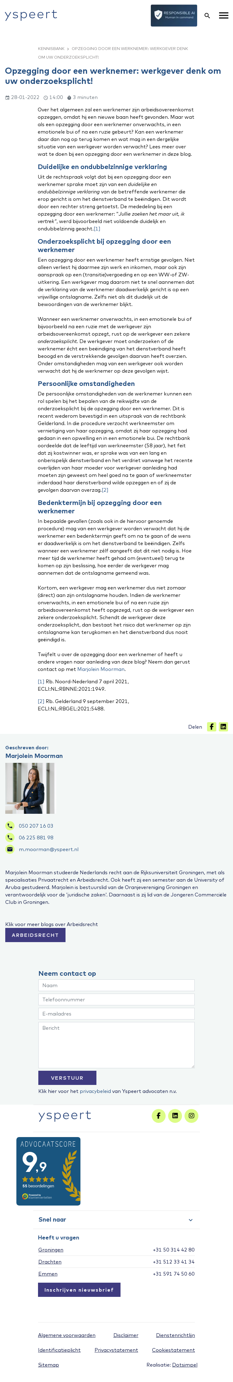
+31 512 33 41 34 (174, 1262)
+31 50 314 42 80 (174, 1250)
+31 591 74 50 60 (174, 1274)
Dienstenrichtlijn (175, 1335)
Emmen (47, 1274)
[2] (105, 490)
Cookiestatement (173, 1350)
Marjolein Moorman (101, 669)
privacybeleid (95, 1091)
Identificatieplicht (59, 1350)
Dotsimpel (184, 1365)
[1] (97, 229)
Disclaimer (125, 1335)
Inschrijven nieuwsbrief (79, 1290)
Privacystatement (116, 1350)
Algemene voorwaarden (66, 1335)
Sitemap (48, 1365)
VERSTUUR (67, 1078)
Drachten (49, 1262)
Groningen (50, 1250)
